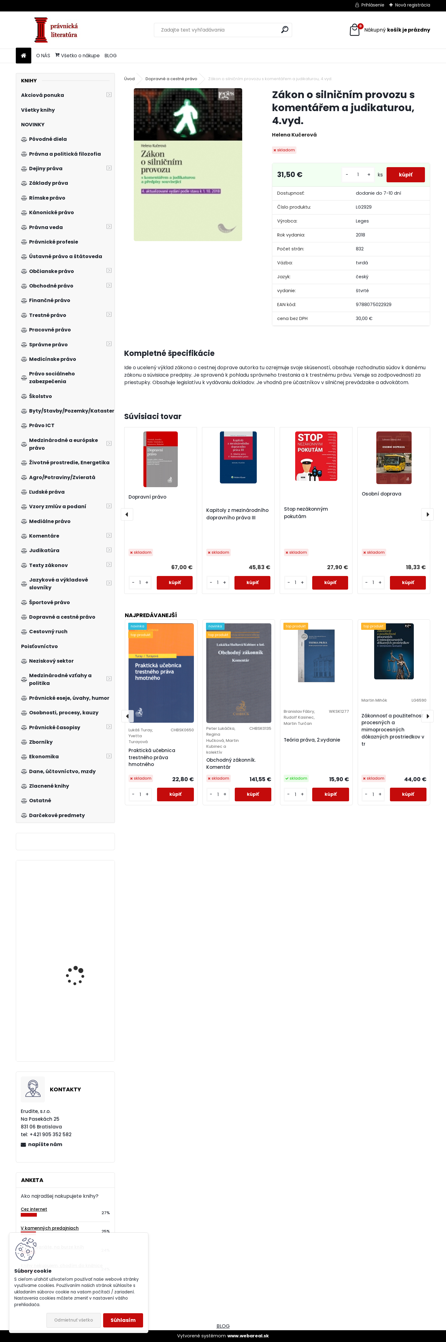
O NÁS (43, 55)
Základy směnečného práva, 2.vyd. (79, 1017)
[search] (284, 29)
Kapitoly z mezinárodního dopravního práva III (237, 514)
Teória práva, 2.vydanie (312, 740)
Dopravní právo (147, 497)
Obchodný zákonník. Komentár (231, 763)
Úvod (129, 79)
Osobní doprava (381, 494)
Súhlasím (123, 1320)
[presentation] (127, 514)
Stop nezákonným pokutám (306, 513)
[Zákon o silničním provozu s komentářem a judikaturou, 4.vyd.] (188, 164)
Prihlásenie (372, 5)
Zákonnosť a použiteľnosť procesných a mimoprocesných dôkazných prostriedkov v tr (392, 729)
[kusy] (358, 174)
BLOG (111, 55)
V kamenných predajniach (50, 1228)
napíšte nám (45, 1144)
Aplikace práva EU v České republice (78, 899)
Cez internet (34, 1209)
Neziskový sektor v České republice (83, 964)
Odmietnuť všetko (73, 1320)
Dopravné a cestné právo (171, 79)
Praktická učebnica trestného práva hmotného (152, 757)
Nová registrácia (412, 5)
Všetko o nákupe (77, 55)
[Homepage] (23, 56)
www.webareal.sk (248, 1336)
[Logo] (58, 30)
